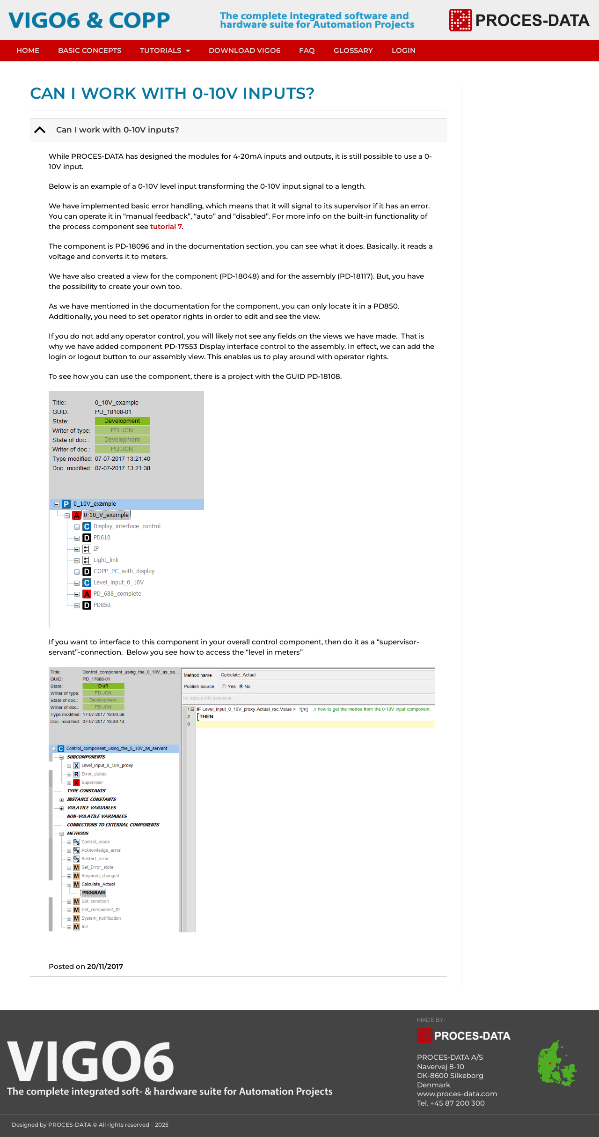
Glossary (353, 50)
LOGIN (404, 50)
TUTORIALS (165, 51)
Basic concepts (89, 50)
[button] (239, 130)
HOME (27, 50)
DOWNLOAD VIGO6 (244, 50)
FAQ (307, 50)
